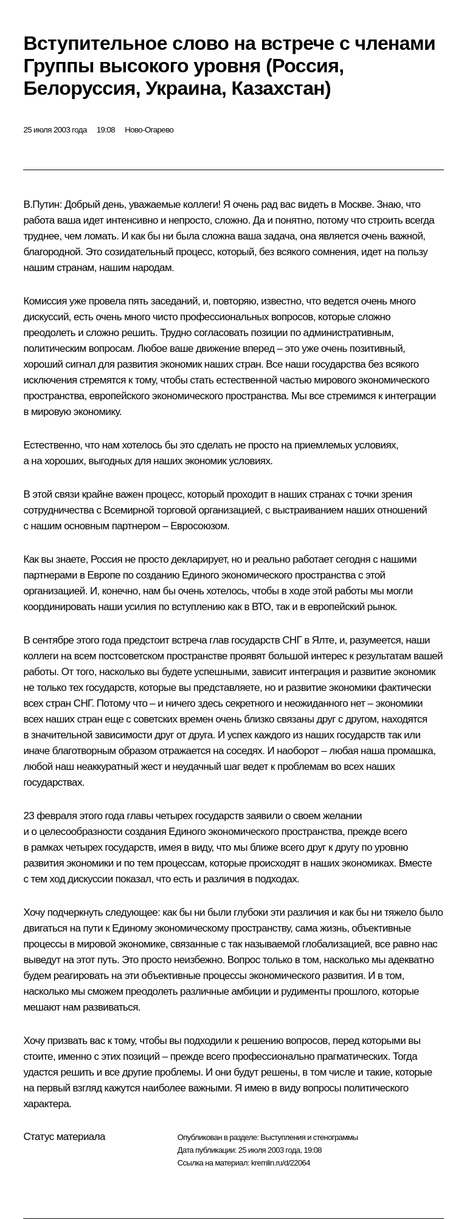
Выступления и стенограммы (309, 1137)
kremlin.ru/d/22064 (280, 1162)
